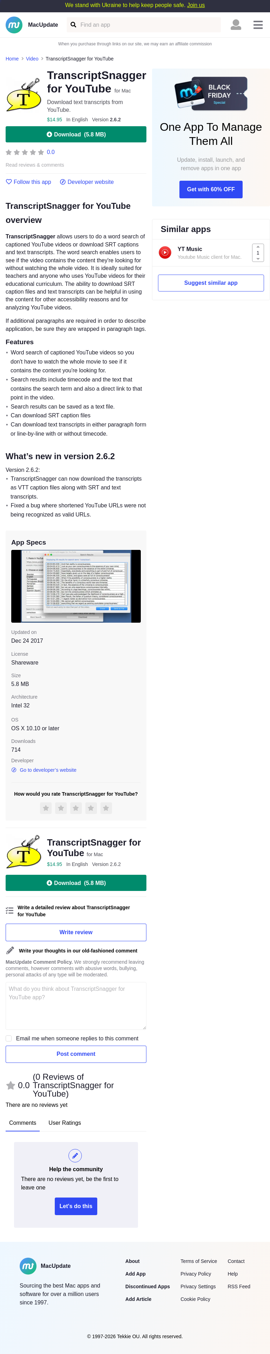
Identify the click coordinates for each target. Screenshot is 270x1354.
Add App (135, 1274)
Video (32, 59)
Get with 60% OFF (211, 189)
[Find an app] (73, 24)
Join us (196, 5)
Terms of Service (198, 1261)
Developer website (87, 182)
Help (233, 1274)
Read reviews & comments (35, 165)
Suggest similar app (211, 283)
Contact (236, 1261)
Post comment (76, 1054)
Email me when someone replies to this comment (77, 1038)
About (132, 1261)
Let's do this (76, 1206)
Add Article (138, 1299)
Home (12, 59)
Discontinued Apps (147, 1286)
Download (76, 134)
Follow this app (28, 182)
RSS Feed (239, 1286)
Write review (75, 932)
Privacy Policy (195, 1274)
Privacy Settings (198, 1286)
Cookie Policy (195, 1299)
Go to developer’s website (44, 770)
